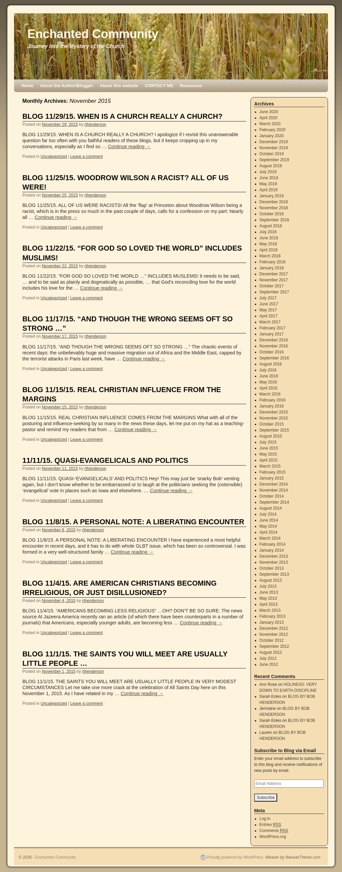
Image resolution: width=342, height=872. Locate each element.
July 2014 (268, 514)
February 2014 (273, 544)
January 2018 (272, 268)
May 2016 (268, 382)
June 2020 (269, 111)
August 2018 (271, 226)
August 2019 (271, 166)
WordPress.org (273, 836)
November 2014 (274, 490)
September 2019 (274, 160)
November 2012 (274, 634)
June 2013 (269, 592)
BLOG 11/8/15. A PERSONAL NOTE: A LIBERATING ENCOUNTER (133, 522)
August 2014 (271, 508)
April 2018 (269, 250)
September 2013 (274, 574)
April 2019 (269, 190)
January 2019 (272, 196)
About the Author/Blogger (66, 85)
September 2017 (274, 292)
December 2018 (274, 202)
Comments (274, 830)
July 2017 (268, 298)
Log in (265, 818)
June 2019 (269, 178)
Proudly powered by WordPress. (235, 857)
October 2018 (272, 214)
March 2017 (270, 322)
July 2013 (268, 586)
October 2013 (272, 568)
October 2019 (272, 154)
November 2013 (274, 562)
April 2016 (269, 388)
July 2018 (268, 232)
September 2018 (274, 220)
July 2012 (268, 658)
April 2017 (269, 316)
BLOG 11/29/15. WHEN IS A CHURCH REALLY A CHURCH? (122, 116)
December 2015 (274, 412)
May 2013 (268, 598)
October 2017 (272, 286)
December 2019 (274, 141)
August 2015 (271, 436)
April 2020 (269, 117)
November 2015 (274, 418)
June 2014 (269, 520)
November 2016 (274, 346)
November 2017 (274, 280)
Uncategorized (53, 156)
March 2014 (270, 538)
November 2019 (274, 148)
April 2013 (269, 604)
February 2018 (273, 262)
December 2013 (274, 556)
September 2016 (274, 358)
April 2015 (269, 460)
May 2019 (268, 184)
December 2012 (274, 628)
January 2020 (272, 135)
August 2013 (271, 580)
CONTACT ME (159, 85)
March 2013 (270, 610)
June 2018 (269, 238)
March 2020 (270, 123)
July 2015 (268, 442)
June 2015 (269, 448)
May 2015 (268, 454)
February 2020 (273, 129)
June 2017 (269, 304)
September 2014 (274, 502)
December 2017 (274, 274)
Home (27, 85)
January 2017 (272, 334)
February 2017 (273, 328)
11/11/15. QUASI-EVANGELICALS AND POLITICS (105, 460)
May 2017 (268, 310)
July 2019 (268, 172)
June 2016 (269, 376)
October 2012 (272, 640)
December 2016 (274, 340)
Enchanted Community (92, 34)
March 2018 (270, 256)
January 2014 (272, 550)
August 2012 (271, 652)
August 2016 (271, 364)
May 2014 (268, 526)
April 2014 (269, 532)
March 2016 (270, 394)
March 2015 (270, 466)
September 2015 (274, 430)
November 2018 (274, 208)
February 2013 (273, 616)
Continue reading (129, 146)
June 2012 (269, 664)
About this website (119, 85)
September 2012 (274, 646)
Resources (191, 85)
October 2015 (272, 424)
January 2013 (272, 622)
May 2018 (268, 244)
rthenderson (95, 124)
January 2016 (272, 406)
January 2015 (272, 478)
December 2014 (274, 484)
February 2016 (273, 400)
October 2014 (272, 496)
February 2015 (273, 472)
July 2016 (268, 370)
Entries (270, 824)
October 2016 (272, 352)
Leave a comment (86, 156)
